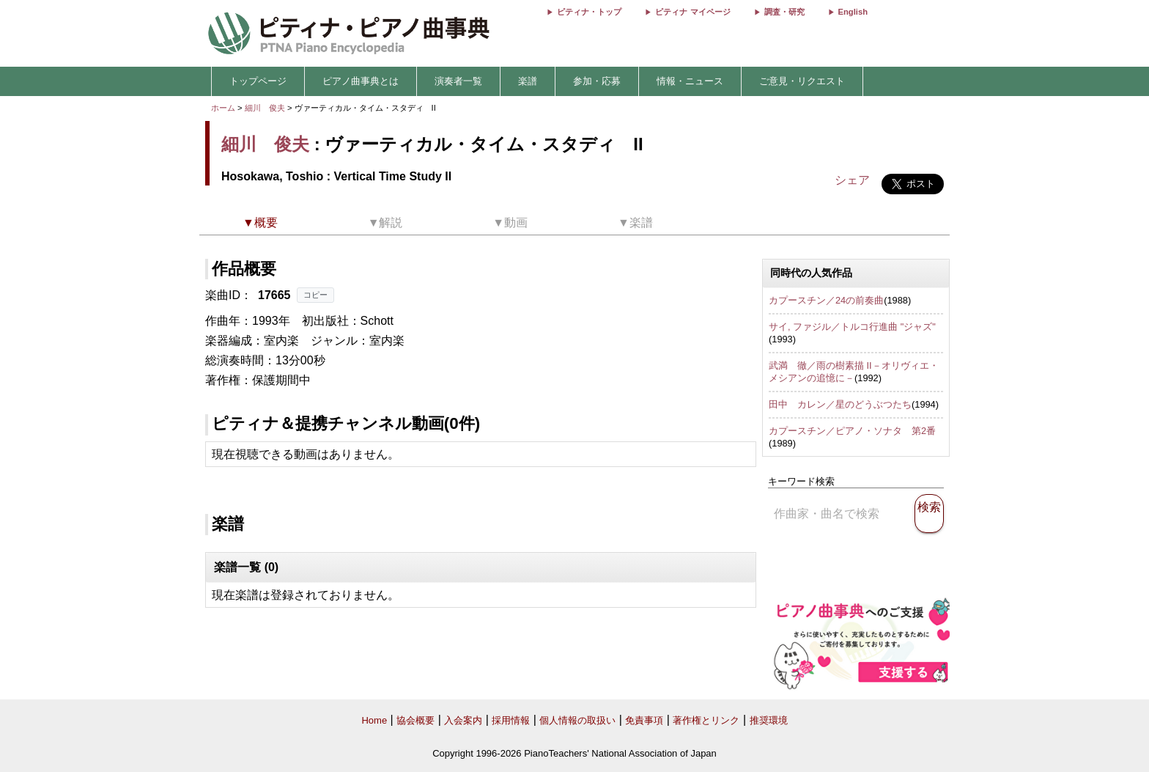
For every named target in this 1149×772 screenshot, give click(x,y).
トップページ (258, 81)
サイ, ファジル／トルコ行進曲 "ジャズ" (852, 326)
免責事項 (644, 720)
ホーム (223, 107)
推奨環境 (769, 720)
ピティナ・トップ (589, 11)
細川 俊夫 (265, 107)
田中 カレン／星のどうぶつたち (840, 404)
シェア (852, 180)
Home (374, 720)
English (853, 11)
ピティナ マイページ (692, 11)
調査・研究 (784, 11)
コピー (315, 294)
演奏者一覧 (458, 81)
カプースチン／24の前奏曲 (826, 300)
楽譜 (527, 81)
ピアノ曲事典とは (360, 81)
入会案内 (463, 720)
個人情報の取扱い (577, 720)
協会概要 (415, 720)
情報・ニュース (690, 81)
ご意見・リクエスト (802, 81)
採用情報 (511, 720)
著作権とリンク (706, 720)
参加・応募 (597, 81)
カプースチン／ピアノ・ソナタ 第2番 (852, 430)
